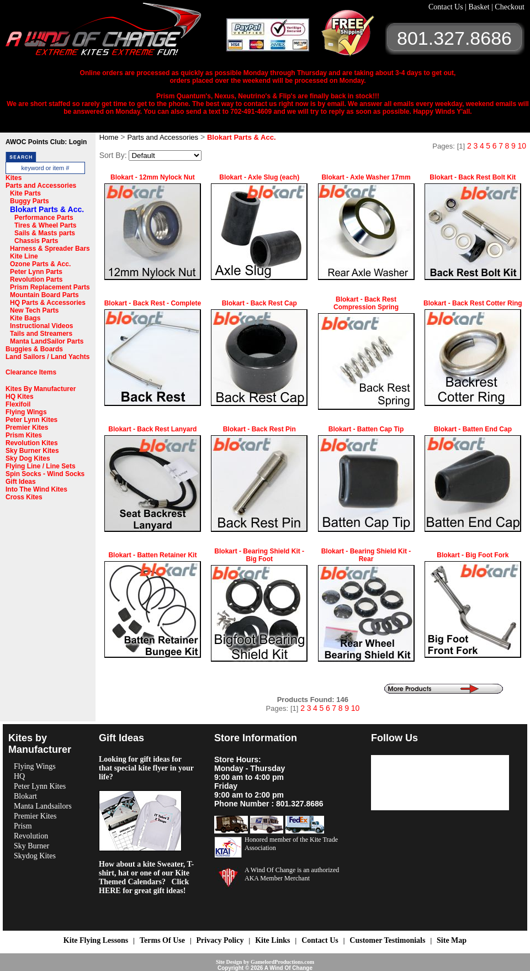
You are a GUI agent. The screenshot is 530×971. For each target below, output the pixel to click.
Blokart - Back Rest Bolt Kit (473, 177)
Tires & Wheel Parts (45, 225)
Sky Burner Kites (32, 451)
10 (521, 145)
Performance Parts (43, 217)
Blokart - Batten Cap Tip (366, 429)
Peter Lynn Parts (36, 272)
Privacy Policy (220, 940)
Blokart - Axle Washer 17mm (365, 177)
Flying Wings (26, 412)
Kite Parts (25, 193)
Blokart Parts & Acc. (47, 209)
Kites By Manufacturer (41, 389)
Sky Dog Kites (28, 458)
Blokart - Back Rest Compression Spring (366, 303)
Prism (23, 826)
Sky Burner (31, 846)
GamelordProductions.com (282, 962)
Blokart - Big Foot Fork (472, 555)
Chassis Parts (36, 241)
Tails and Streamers (41, 333)
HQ (19, 776)
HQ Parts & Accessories (48, 303)
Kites (14, 178)
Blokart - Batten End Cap (473, 429)
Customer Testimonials (387, 940)
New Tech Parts (34, 310)
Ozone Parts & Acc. (40, 264)
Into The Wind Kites (36, 489)
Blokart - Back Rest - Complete (152, 303)
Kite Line (24, 256)
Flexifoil (18, 404)
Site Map (452, 940)
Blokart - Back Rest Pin (259, 429)
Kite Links (272, 940)
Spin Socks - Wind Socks (45, 474)
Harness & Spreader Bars (50, 248)
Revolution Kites (32, 443)
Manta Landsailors (43, 806)
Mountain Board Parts (44, 295)
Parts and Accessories (41, 185)
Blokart (25, 796)
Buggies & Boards (34, 349)
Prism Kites (24, 435)
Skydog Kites (35, 856)
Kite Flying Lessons (95, 940)
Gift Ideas (21, 482)
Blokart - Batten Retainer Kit (152, 555)
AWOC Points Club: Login (46, 142)
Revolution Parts (36, 279)
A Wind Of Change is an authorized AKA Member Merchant (292, 874)
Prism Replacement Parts (50, 287)
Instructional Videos (41, 326)
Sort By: (113, 155)
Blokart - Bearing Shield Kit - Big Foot (259, 555)
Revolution (31, 836)
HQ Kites (20, 396)
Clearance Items (31, 372)
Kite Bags (25, 318)
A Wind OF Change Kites (116, 33)
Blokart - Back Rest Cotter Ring (472, 303)
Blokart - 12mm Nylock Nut (152, 177)
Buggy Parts (29, 201)
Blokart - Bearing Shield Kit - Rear (366, 555)
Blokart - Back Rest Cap (259, 303)
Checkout (509, 7)
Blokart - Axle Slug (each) (259, 177)
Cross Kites (24, 497)
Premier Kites (27, 427)
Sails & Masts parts (44, 233)
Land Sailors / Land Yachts (48, 357)
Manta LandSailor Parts (46, 341)
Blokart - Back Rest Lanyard (152, 429)
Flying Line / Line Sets (41, 466)
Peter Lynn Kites (31, 420)
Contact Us (446, 7)
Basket (479, 7)
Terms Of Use (162, 940)
